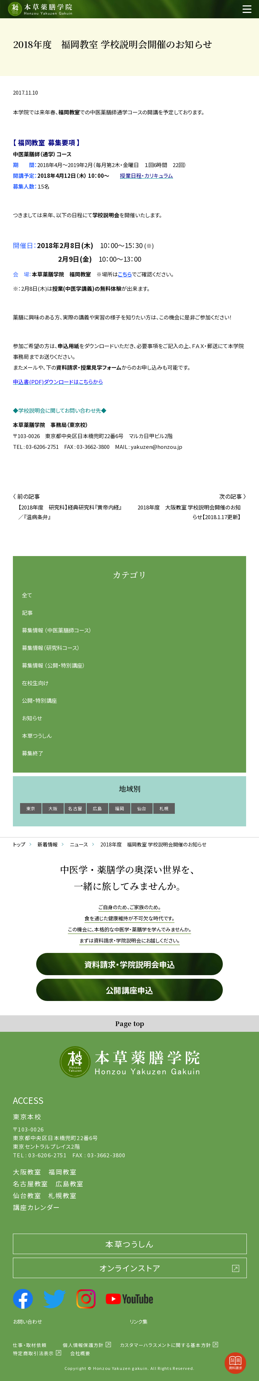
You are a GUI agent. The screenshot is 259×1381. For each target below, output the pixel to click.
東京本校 (27, 1116)
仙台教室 (27, 1195)
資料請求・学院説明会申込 (129, 964)
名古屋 (75, 808)
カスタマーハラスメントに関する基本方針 (165, 1345)
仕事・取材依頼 (30, 1345)
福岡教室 (62, 1171)
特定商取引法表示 (33, 1353)
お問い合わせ (27, 1321)
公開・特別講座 (39, 700)
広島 (97, 808)
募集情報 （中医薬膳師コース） (57, 630)
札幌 (164, 808)
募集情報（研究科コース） (51, 647)
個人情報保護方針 (83, 1345)
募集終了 (32, 753)
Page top (129, 1023)
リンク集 (139, 1321)
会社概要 (80, 1353)
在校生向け (35, 683)
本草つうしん (37, 735)
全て (27, 595)
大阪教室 (27, 1171)
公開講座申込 (129, 990)
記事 (27, 612)
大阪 (53, 808)
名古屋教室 (30, 1183)
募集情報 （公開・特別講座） (53, 665)
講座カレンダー (36, 1207)
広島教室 (70, 1183)
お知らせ (32, 718)
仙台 (142, 808)
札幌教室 (62, 1195)
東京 (30, 808)
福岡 (119, 808)
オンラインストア (130, 1267)
